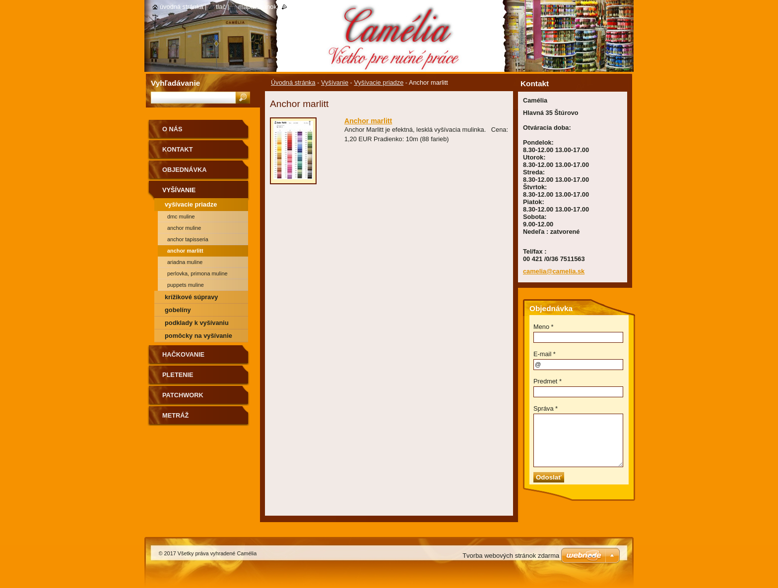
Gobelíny (178, 310)
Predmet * (547, 381)
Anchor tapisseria (187, 239)
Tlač (221, 6)
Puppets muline (185, 285)
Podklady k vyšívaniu (197, 322)
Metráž (175, 415)
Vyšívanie (334, 82)
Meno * (543, 326)
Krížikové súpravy (191, 297)
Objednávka (184, 169)
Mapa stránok (257, 6)
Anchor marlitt (368, 121)
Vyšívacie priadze (378, 82)
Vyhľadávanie (175, 83)
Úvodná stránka (293, 82)
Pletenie (178, 374)
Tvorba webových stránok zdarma (510, 555)
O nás (172, 129)
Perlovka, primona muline (197, 273)
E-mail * (544, 354)
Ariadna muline (184, 262)
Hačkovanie (183, 354)
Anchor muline (184, 228)
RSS (293, 6)
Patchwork (182, 395)
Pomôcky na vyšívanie (198, 335)
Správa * (545, 408)
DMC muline (181, 216)
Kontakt (177, 149)
